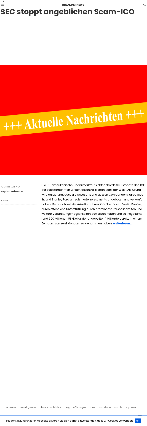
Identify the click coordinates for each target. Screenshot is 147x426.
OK (137, 421)
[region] (73, 39)
